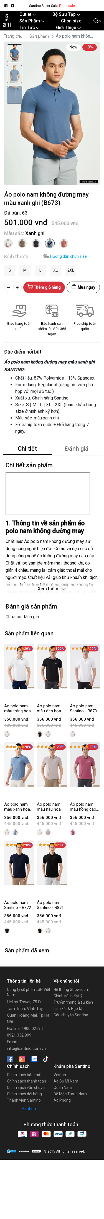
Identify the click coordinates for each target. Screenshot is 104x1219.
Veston (60, 1075)
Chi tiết (27, 448)
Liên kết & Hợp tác (69, 1008)
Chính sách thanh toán (26, 1081)
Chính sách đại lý (68, 996)
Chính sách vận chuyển (27, 1087)
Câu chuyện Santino (71, 1015)
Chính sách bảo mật (24, 1075)
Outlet (27, 14)
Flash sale (67, 6)
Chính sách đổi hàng (24, 1094)
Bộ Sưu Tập (66, 14)
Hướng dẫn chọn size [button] (68, 256)
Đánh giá (76, 448)
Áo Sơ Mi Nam (66, 1081)
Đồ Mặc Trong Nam (70, 1094)
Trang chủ (13, 36)
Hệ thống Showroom (71, 989)
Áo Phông (62, 1100)
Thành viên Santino (24, 1100)
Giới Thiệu (68, 27)
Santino (29, 1108)
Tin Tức (29, 27)
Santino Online (34, 34)
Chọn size (71, 21)
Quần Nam (63, 1087)
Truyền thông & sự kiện (73, 1002)
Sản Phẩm (31, 21)
